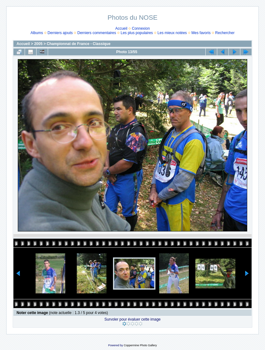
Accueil (121, 28)
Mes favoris (200, 33)
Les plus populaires (136, 33)
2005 (38, 44)
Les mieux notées (172, 33)
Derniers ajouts (60, 33)
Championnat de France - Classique (78, 44)
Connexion (141, 28)
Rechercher (224, 33)
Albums (37, 33)
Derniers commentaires (96, 33)
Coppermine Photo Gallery (140, 345)
